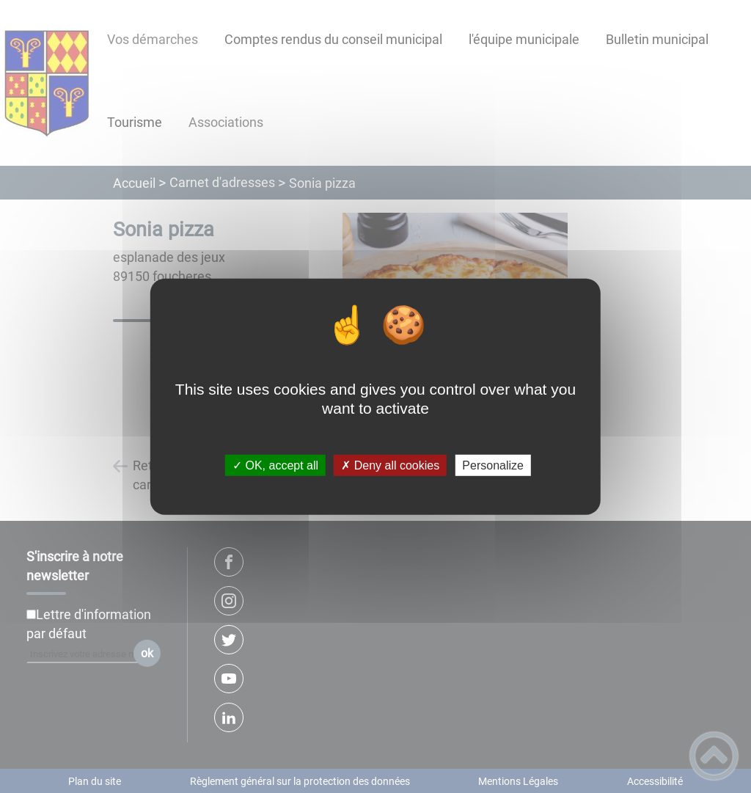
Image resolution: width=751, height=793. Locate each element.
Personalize (493, 465)
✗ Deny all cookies (390, 465)
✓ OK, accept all (275, 465)
